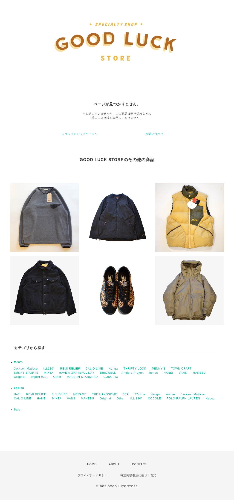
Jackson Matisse (26, 368)
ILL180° (49, 368)
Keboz (210, 398)
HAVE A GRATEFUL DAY (76, 372)
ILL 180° (136, 398)
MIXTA (48, 372)
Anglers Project (132, 372)
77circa (139, 394)
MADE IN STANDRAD (82, 377)
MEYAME (80, 394)
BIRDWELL (108, 372)
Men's (18, 362)
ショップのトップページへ (80, 134)
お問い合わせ (154, 134)
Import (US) (39, 377)
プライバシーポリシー (93, 475)
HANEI (168, 372)
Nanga (113, 368)
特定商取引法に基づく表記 (138, 475)
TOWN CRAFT (181, 368)
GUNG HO (111, 377)
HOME (91, 464)
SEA (126, 394)
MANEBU (199, 372)
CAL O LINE (94, 368)
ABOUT (114, 464)
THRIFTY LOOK (135, 368)
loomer (170, 394)
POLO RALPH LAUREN (183, 398)
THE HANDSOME (104, 394)
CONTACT (139, 464)
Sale (17, 409)
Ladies (19, 388)
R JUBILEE (60, 394)
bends (153, 372)
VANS (183, 372)
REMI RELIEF (70, 368)
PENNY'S (158, 368)
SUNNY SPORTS (26, 372)
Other (57, 377)
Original (19, 377)
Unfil (17, 394)
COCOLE (154, 398)
